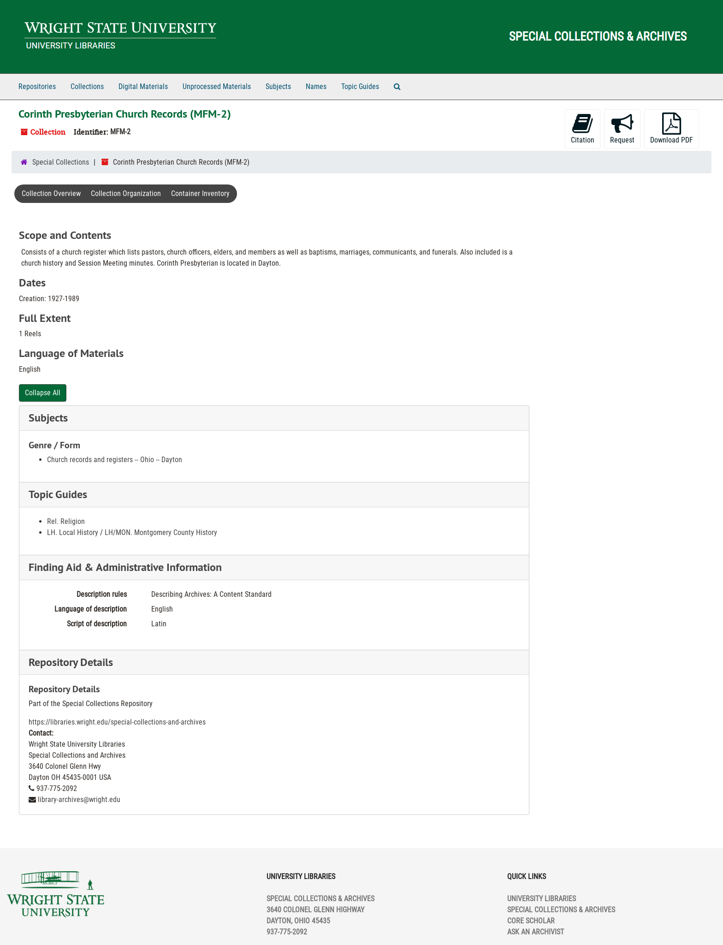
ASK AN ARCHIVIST (535, 931)
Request (622, 128)
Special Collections (60, 162)
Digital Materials (143, 86)
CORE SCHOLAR (531, 920)
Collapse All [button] (42, 392)
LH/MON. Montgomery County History (161, 532)
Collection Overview (51, 193)
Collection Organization (126, 193)
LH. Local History (72, 532)
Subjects (278, 86)
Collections (87, 86)
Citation (582, 128)
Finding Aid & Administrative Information (125, 567)
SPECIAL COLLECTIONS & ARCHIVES (561, 909)
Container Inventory (200, 193)
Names (316, 86)
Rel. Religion (66, 521)
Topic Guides (360, 86)
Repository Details (71, 662)
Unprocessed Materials (217, 86)
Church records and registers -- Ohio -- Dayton (114, 459)
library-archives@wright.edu (79, 799)
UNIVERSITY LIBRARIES (541, 898)
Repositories (37, 86)
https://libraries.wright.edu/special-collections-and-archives (117, 722)
